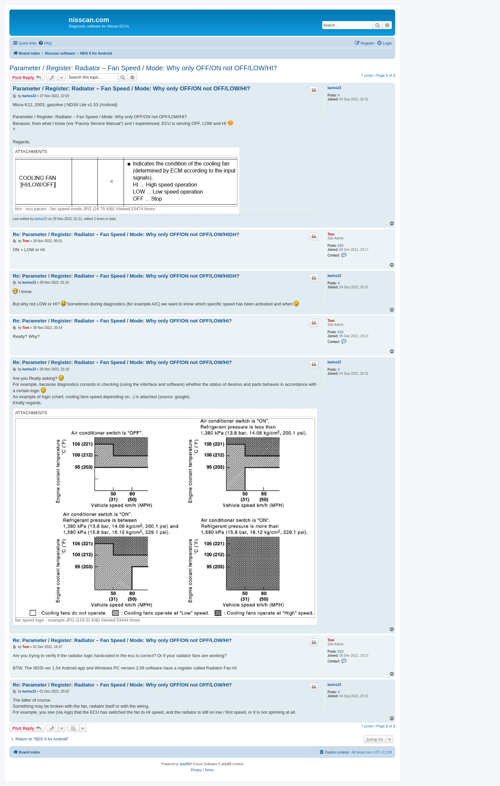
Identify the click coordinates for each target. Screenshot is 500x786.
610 (341, 245)
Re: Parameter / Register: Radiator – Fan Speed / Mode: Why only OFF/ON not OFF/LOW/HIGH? (126, 234)
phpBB (185, 764)
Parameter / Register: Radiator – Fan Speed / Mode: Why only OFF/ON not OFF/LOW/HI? (143, 68)
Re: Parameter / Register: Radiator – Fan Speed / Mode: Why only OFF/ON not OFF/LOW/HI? (122, 321)
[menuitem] (45, 43)
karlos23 (334, 88)
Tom (331, 234)
